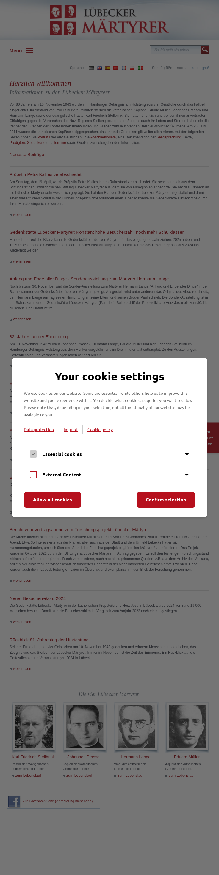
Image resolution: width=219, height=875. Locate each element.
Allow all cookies (52, 499)
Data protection (39, 429)
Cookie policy (100, 429)
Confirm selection (166, 499)
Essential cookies (62, 454)
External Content (61, 474)
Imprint (71, 429)
